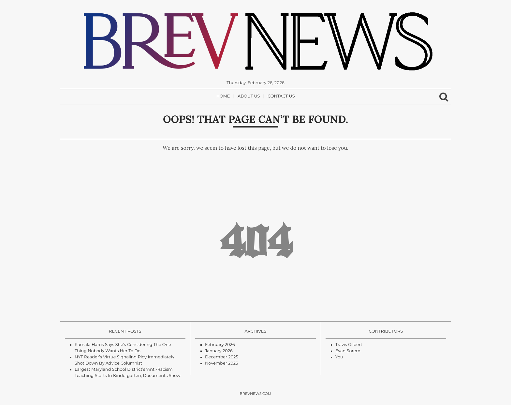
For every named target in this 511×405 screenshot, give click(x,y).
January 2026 (219, 351)
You (339, 357)
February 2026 (220, 344)
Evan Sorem (347, 351)
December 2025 (221, 357)
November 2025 (221, 363)
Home (223, 96)
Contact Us (281, 96)
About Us (249, 96)
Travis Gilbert (348, 344)
